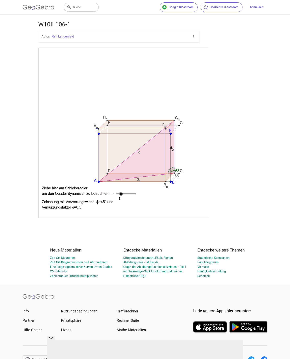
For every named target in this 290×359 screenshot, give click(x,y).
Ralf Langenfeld (63, 36)
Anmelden (256, 7)
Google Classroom (178, 7)
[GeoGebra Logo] (38, 7)
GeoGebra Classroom (220, 7)
